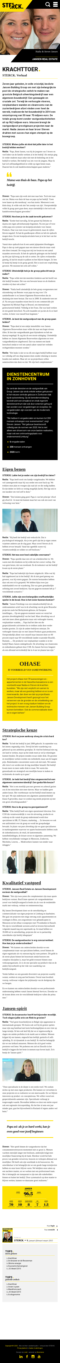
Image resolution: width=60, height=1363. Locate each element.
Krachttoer (12, 1258)
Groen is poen (13, 1287)
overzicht (51, 1230)
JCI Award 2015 (14, 1269)
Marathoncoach (14, 1289)
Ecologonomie (14, 1295)
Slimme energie (14, 1263)
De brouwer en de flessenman (20, 1261)
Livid (25, 1352)
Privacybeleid (22, 1348)
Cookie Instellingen (36, 1348)
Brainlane (40, 1352)
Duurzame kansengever (18, 1266)
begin (53, 1226)
